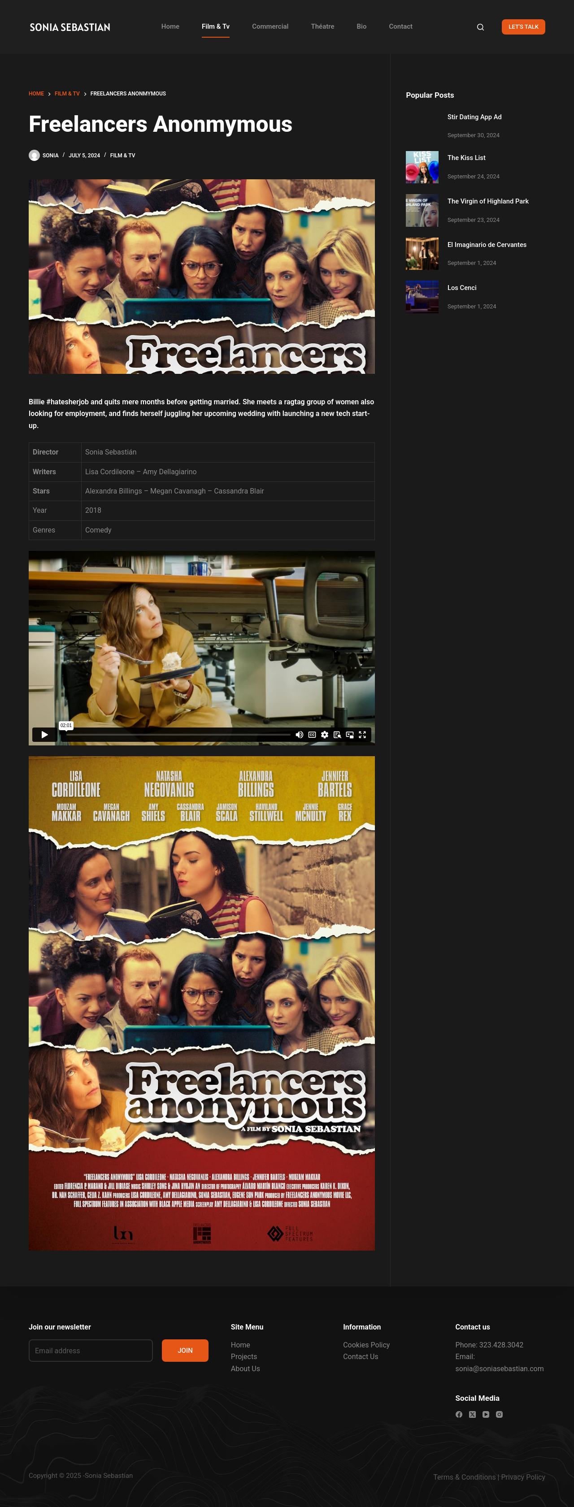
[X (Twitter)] (472, 1414)
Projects (244, 1357)
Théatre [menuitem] (323, 26)
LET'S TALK (524, 26)
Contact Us (360, 1357)
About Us (245, 1368)
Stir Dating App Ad (475, 117)
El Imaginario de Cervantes (487, 245)
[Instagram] (499, 1414)
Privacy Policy (523, 1477)
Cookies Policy (366, 1345)
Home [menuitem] (170, 26)
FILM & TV (122, 155)
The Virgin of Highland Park (488, 201)
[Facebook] (459, 1414)
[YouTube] (486, 1414)
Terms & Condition (462, 1477)
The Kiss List (467, 158)
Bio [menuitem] (362, 26)
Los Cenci (462, 288)
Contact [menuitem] (401, 26)
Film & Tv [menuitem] (216, 26)
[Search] (480, 27)
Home (240, 1345)
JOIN (185, 1351)
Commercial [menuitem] (270, 26)
